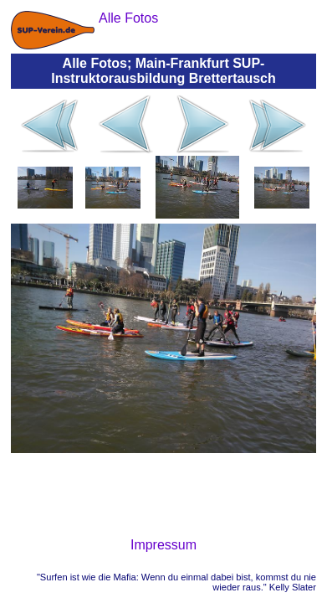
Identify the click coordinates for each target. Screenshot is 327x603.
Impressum (163, 545)
